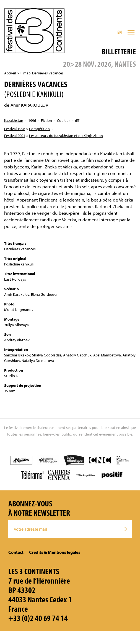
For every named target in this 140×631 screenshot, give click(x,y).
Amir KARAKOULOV (29, 105)
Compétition (39, 128)
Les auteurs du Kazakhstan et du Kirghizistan (66, 135)
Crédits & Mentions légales (54, 552)
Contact (16, 552)
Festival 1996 (14, 128)
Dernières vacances (48, 73)
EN (119, 32)
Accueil (10, 73)
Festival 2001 (14, 135)
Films (24, 73)
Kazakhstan (13, 120)
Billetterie (119, 51)
